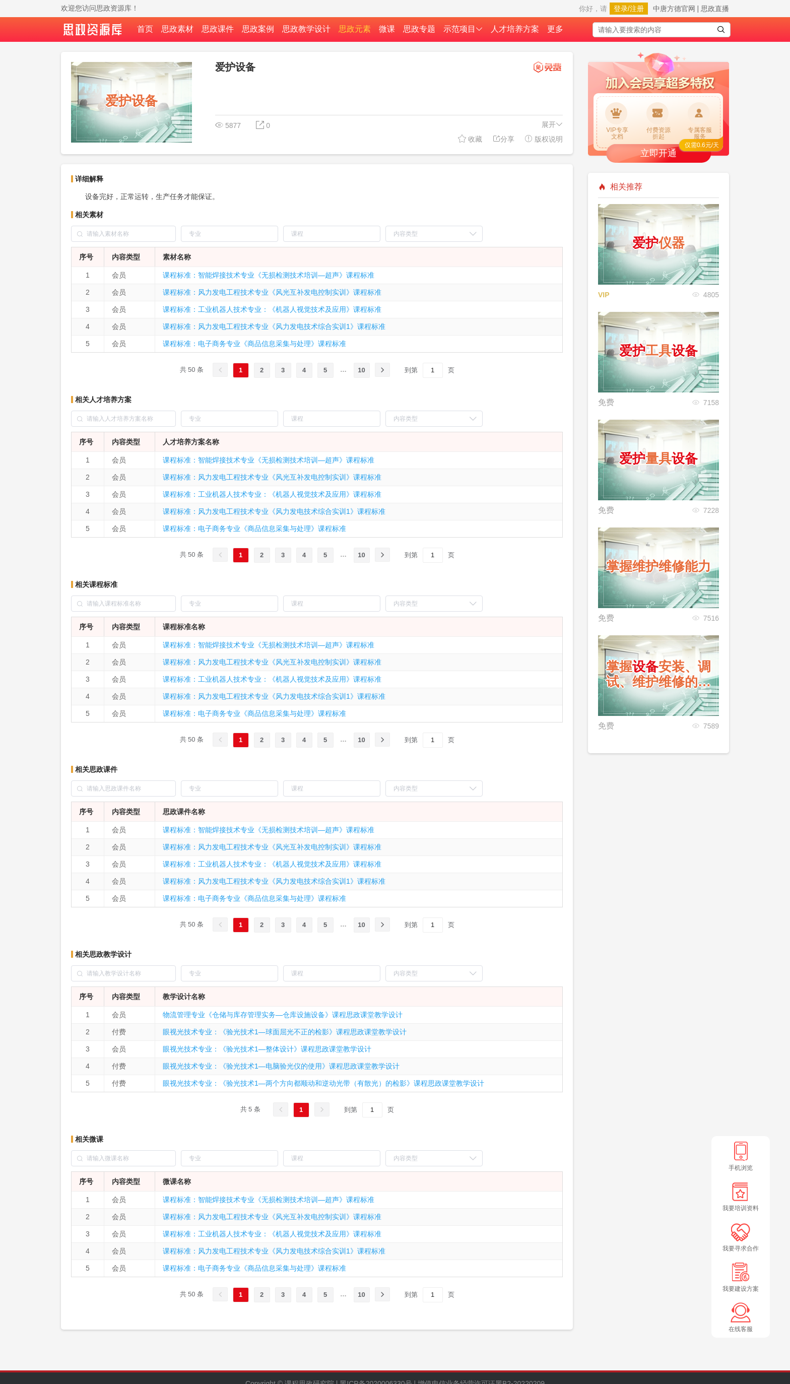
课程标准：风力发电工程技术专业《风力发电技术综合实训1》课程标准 (274, 326)
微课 (387, 29)
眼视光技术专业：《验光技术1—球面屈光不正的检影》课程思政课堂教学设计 (285, 1032)
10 (361, 370)
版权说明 (543, 139)
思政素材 (177, 29)
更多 (555, 29)
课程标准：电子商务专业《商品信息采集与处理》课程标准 (254, 344)
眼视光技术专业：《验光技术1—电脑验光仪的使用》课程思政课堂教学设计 (281, 1066)
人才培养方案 (515, 29)
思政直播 (715, 9)
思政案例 (258, 29)
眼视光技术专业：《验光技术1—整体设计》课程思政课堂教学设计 (267, 1049)
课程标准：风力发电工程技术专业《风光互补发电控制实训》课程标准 (272, 292)
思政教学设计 (306, 29)
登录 (621, 9)
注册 (637, 9)
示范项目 (463, 29)
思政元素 (355, 29)
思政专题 (419, 29)
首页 (145, 29)
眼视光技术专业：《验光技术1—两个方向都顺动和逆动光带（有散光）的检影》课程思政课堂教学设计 (323, 1083)
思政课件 (218, 29)
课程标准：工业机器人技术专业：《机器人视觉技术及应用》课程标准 (272, 309)
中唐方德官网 (674, 9)
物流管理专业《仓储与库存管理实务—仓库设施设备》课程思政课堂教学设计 (283, 1015)
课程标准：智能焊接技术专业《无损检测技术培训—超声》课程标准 (268, 275)
